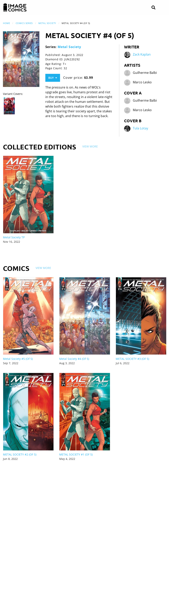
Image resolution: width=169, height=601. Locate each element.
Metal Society (47, 23)
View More (90, 146)
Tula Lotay (140, 128)
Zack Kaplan (142, 54)
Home (6, 23)
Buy (52, 78)
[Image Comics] (15, 7)
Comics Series (24, 23)
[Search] (153, 7)
